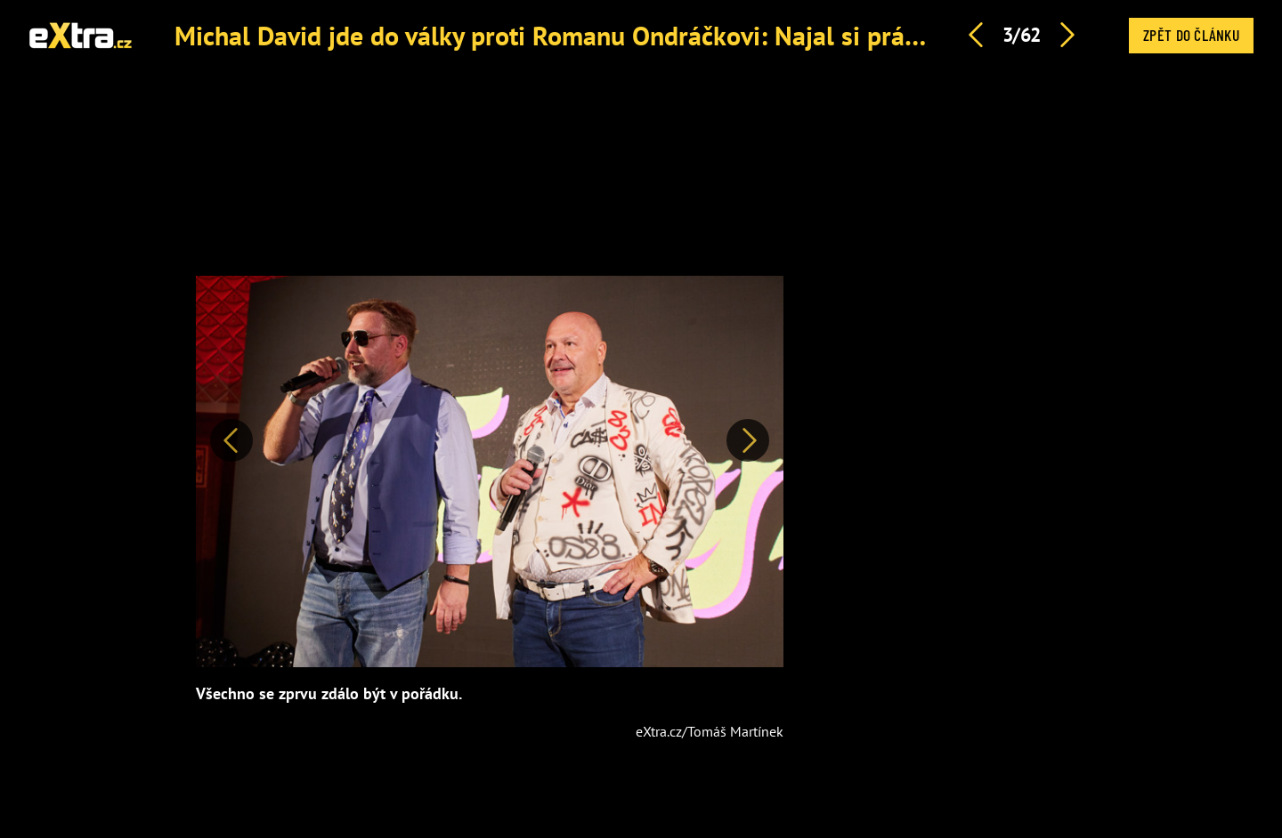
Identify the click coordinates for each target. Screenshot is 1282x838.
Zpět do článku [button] (1191, 34)
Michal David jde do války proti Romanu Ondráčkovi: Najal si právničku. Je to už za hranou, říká (712, 35)
